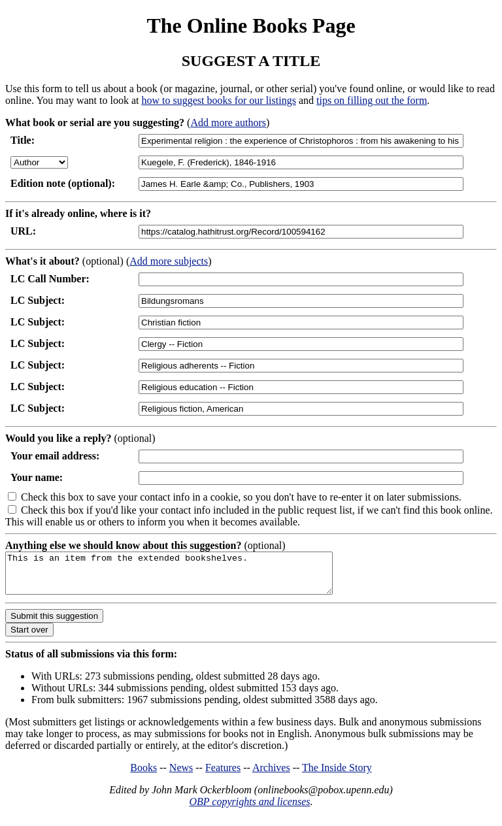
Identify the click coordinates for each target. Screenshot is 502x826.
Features (223, 775)
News (181, 775)
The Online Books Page (250, 25)
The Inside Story (337, 775)
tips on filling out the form (371, 100)
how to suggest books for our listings (218, 100)
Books (143, 775)
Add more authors (228, 122)
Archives (271, 775)
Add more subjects (168, 261)
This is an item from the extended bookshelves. (188, 577)
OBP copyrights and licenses (249, 809)
